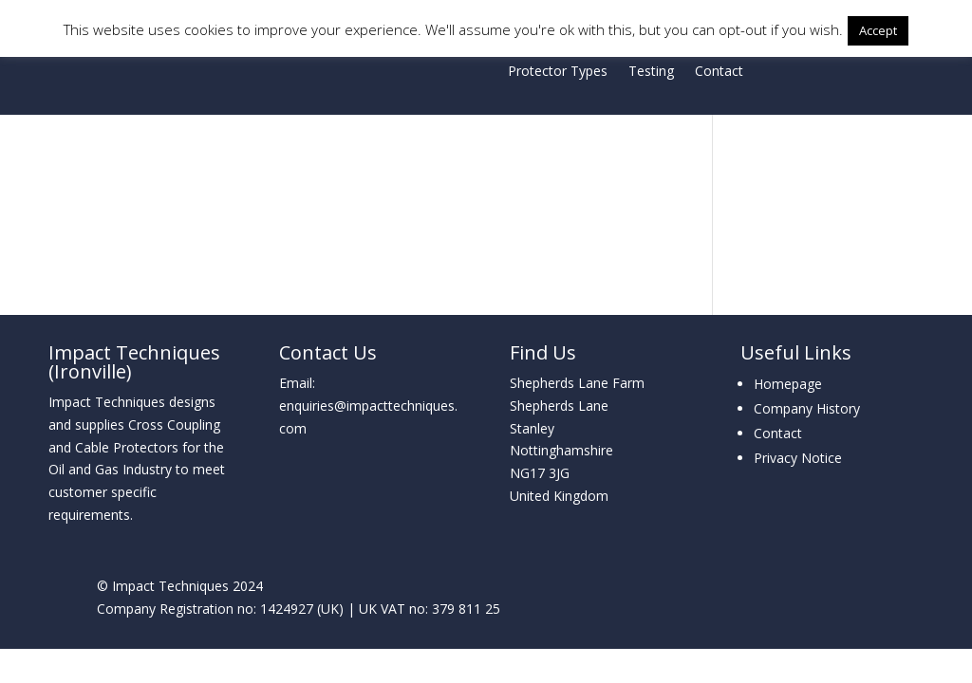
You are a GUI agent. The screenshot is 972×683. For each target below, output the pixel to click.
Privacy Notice (798, 458)
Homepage (788, 384)
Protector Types (558, 72)
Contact (719, 72)
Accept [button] (878, 30)
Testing (651, 72)
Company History (807, 408)
